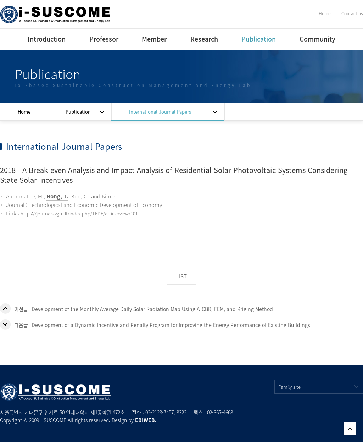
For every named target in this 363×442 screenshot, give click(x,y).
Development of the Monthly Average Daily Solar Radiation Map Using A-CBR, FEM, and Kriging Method (152, 308)
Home (325, 13)
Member (154, 39)
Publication (258, 39)
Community (317, 39)
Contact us (352, 13)
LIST (181, 276)
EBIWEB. (146, 420)
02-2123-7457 (159, 412)
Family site (320, 386)
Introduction (47, 39)
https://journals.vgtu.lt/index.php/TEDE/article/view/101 (79, 213)
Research (204, 39)
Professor (103, 39)
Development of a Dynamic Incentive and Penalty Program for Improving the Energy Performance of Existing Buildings (171, 324)
